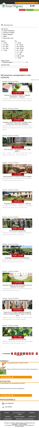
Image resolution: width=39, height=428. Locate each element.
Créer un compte (30, 3)
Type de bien (4, 29)
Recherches (30, 10)
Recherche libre (5, 64)
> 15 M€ (19, 58)
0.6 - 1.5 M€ (20, 50)
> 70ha (5, 50)
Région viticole (5, 60)
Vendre (36, 10)
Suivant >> (19, 355)
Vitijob (19, 414)
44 (18, 353)
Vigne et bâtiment (8, 34)
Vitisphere (32, 412)
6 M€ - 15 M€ (20, 56)
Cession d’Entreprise (9, 30)
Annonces (22, 10)
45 (21, 353)
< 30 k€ (19, 43)
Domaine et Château (8, 32)
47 (27, 353)
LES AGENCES (8, 403)
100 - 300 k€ (20, 46)
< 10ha (5, 43)
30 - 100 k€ (20, 45)
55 (37, 353)
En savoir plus (7, 377)
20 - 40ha (5, 46)
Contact (6, 412)
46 (24, 353)
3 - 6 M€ (19, 54)
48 (29, 353)
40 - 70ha (5, 48)
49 (32, 353)
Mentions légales (19, 416)
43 (15, 353)
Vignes (5, 36)
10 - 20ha (5, 45)
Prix (16, 41)
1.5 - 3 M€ (19, 52)
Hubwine (7, 416)
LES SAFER (7, 407)
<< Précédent (6, 353)
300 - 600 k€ (20, 48)
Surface (3, 41)
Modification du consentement (25, 419)
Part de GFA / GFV (8, 38)
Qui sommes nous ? (19, 412)
